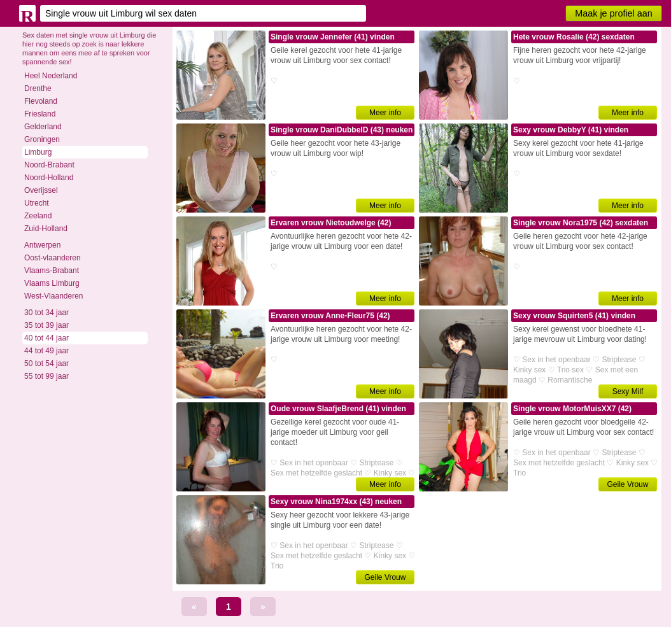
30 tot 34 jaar (46, 312)
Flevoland (40, 101)
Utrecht (36, 203)
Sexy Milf (628, 391)
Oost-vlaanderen (52, 257)
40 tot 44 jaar (46, 338)
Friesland (39, 113)
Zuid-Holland (45, 228)
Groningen (42, 139)
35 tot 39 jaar (46, 325)
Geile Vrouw (628, 484)
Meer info (385, 112)
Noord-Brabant (49, 164)
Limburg (38, 152)
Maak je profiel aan (614, 13)
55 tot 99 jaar (46, 376)
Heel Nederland (50, 75)
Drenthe (38, 88)
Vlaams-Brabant (51, 270)
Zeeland (38, 215)
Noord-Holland (48, 177)
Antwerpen (42, 245)
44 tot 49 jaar (46, 350)
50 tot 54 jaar (46, 363)
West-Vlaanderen (53, 296)
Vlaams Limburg (52, 283)
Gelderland (43, 126)
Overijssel (41, 190)
